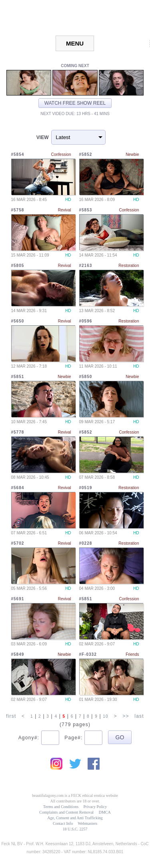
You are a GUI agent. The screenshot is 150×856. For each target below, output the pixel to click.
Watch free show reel (75, 103)
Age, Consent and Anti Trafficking (74, 818)
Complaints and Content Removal (66, 812)
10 (105, 716)
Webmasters (87, 823)
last (139, 716)
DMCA (105, 812)
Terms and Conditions (60, 806)
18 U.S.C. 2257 (75, 829)
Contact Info (63, 823)
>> (125, 716)
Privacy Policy (95, 806)
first (11, 716)
